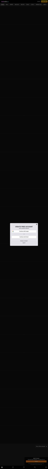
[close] (36, 234)
